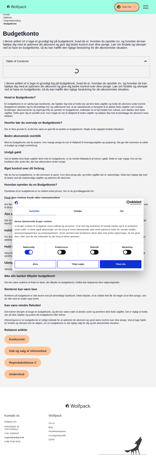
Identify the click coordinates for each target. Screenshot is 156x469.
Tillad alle (121, 264)
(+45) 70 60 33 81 (12, 441)
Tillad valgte (78, 264)
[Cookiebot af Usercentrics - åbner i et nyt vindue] (128, 202)
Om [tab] (121, 211)
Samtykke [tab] (34, 211)
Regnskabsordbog (12, 20)
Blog (51, 427)
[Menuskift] (145, 6)
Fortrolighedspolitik (57, 435)
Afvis (35, 264)
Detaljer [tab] (78, 211)
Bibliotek (8, 17)
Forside (6, 14)
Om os (52, 423)
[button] (145, 61)
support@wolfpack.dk (14, 437)
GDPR (51, 439)
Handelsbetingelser (57, 431)
